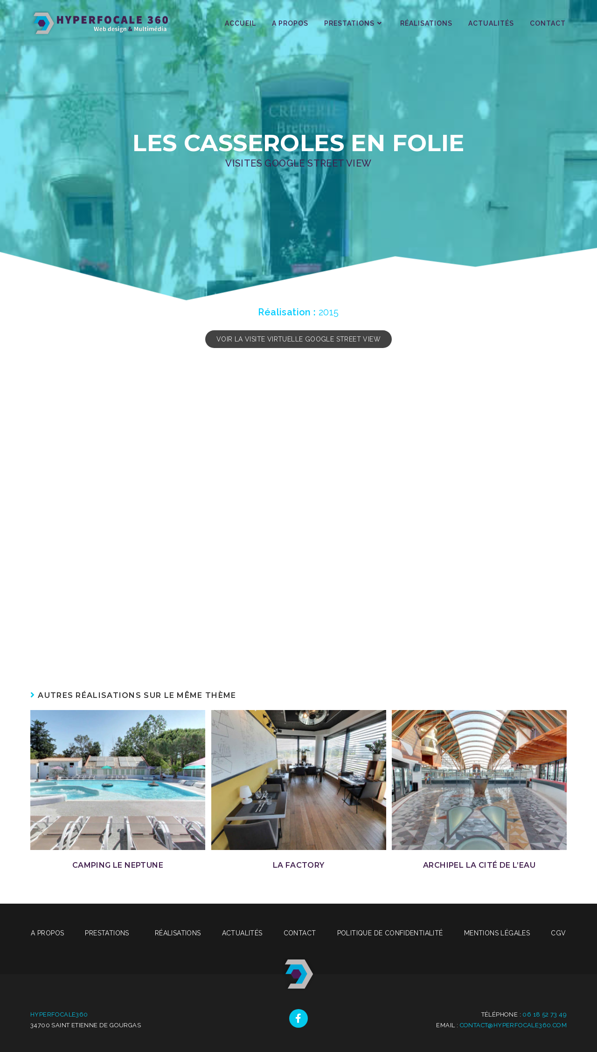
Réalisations (178, 933)
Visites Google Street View (298, 163)
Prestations (109, 933)
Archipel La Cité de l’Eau (479, 865)
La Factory (299, 865)
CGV (558, 933)
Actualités (242, 933)
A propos (47, 933)
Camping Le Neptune (117, 865)
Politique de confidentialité (390, 933)
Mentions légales (497, 933)
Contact (300, 933)
